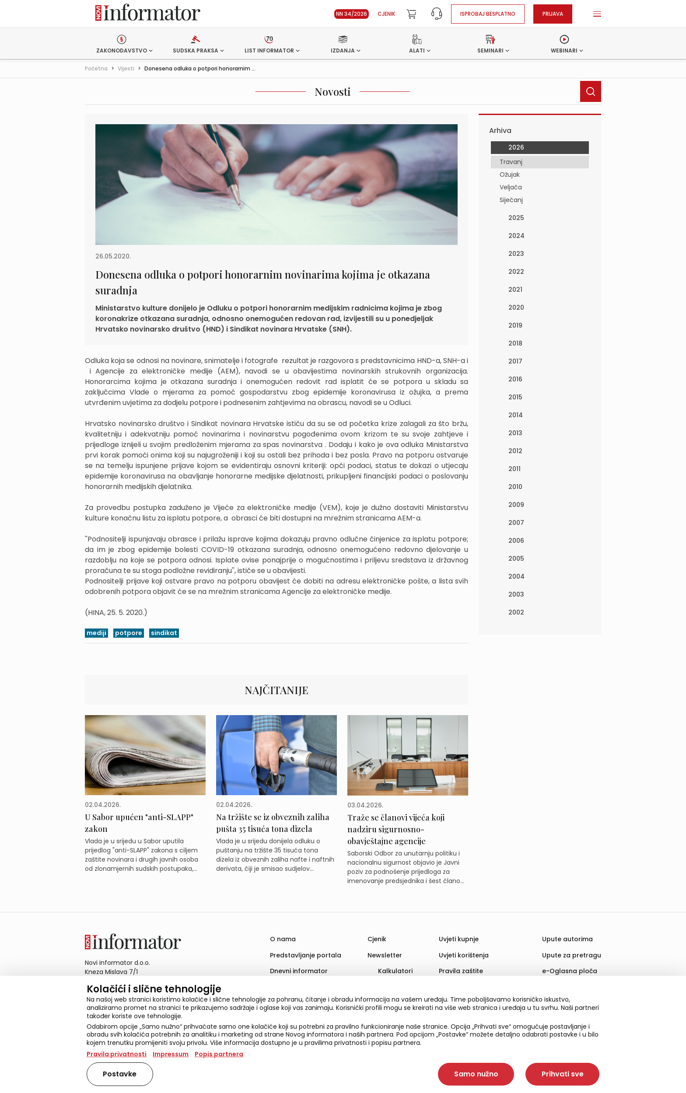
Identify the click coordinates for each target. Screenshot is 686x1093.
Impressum (171, 1054)
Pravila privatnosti (117, 1054)
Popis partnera (219, 1054)
